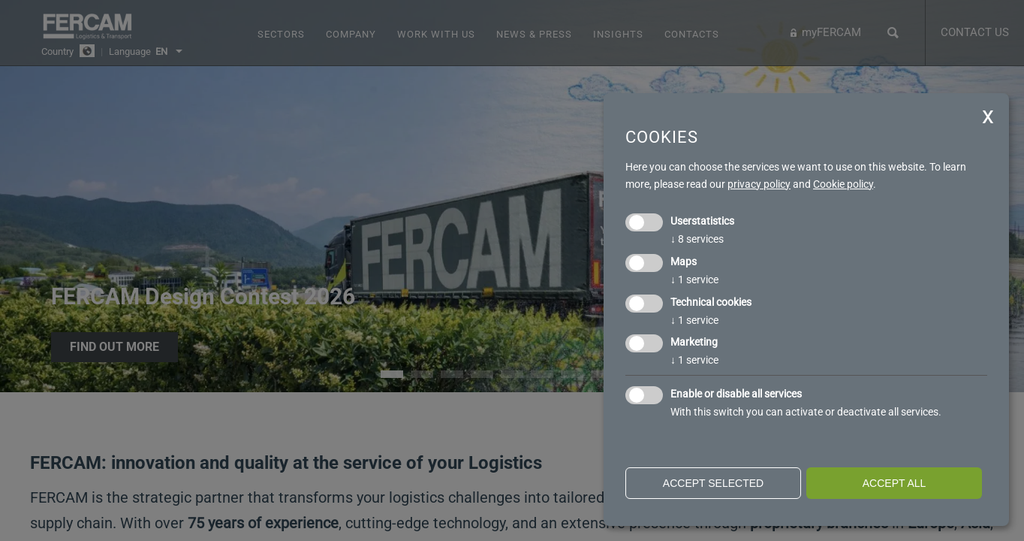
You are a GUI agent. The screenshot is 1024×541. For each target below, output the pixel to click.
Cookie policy (843, 184)
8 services (697, 239)
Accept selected (713, 483)
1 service (694, 280)
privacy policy (759, 184)
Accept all (894, 483)
